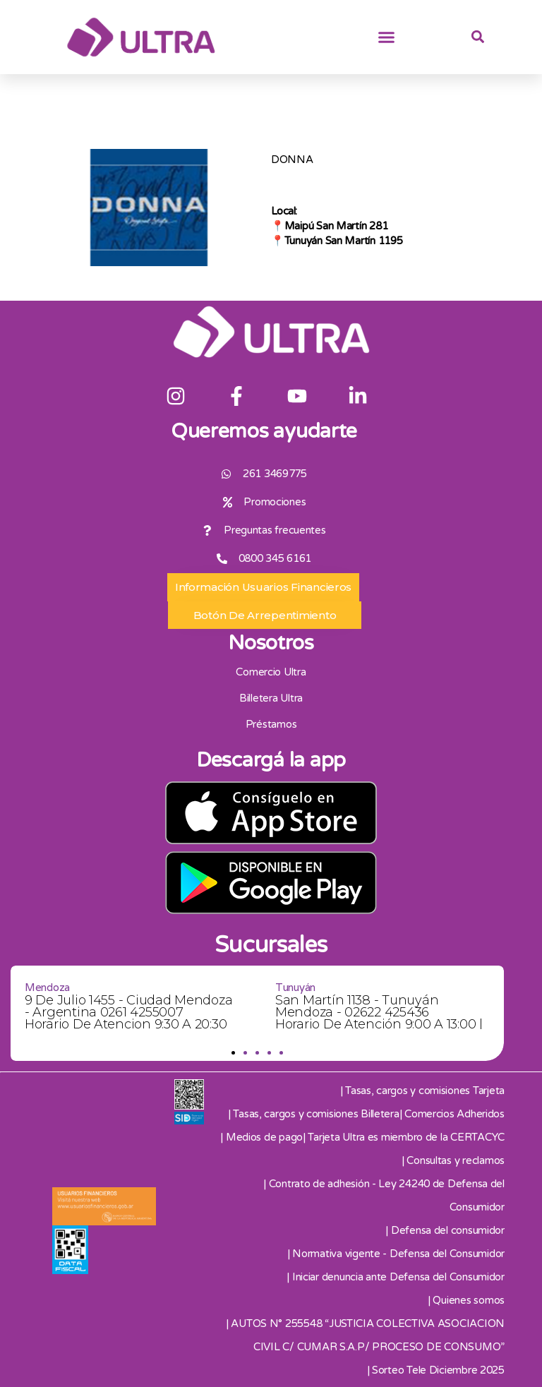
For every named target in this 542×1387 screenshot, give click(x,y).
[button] (386, 37)
